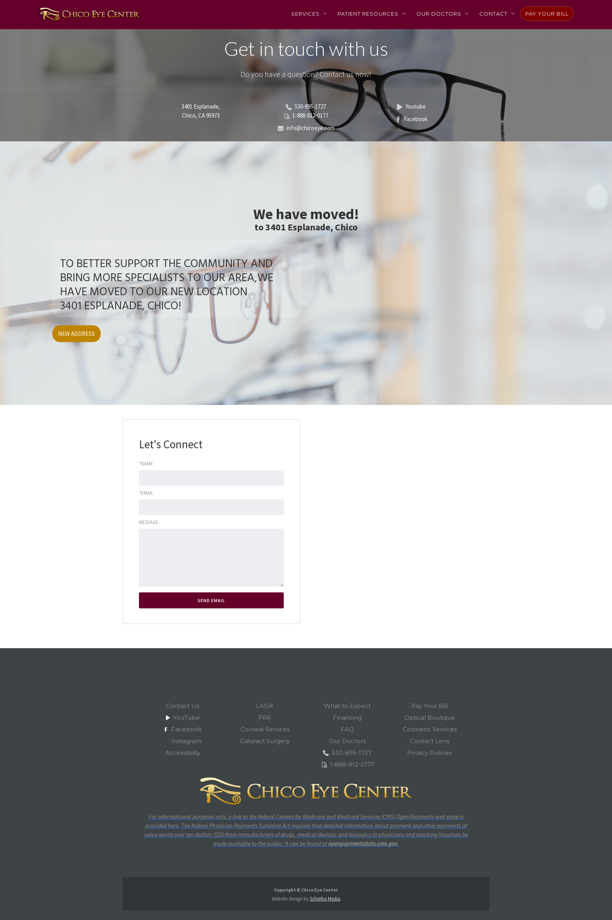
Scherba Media (325, 898)
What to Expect (347, 706)
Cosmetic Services (430, 729)
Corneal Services (265, 729)
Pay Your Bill (547, 14)
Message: (149, 522)
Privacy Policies (429, 752)
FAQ (347, 729)
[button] (309, 13)
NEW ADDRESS (76, 333)
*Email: (147, 493)
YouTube (186, 717)
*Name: (146, 463)
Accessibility (182, 752)
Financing (347, 717)
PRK (264, 717)
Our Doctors (347, 741)
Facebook (186, 729)
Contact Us (182, 706)
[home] (88, 14)
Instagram (186, 741)
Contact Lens (429, 741)
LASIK (265, 706)
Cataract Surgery (265, 741)
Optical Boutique (429, 717)
